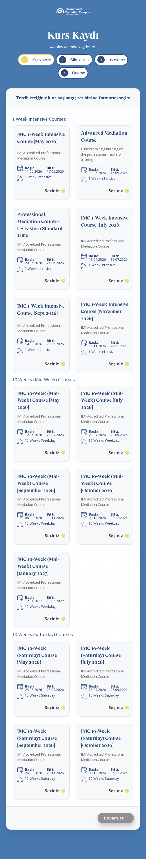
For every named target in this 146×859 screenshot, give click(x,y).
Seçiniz (52, 190)
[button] (41, 162)
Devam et (114, 818)
